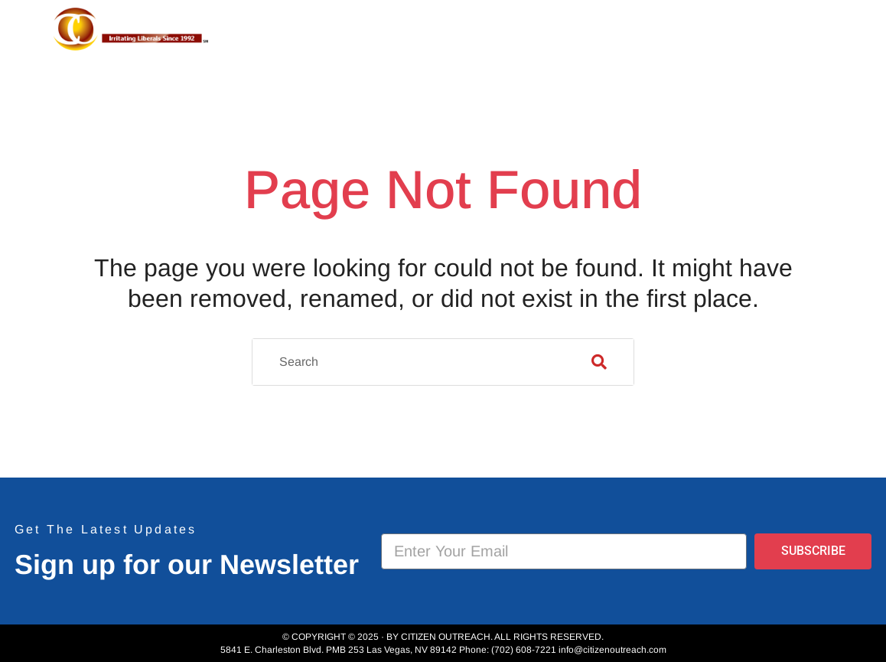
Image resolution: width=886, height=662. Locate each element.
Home (364, 33)
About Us (446, 33)
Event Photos (674, 33)
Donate (786, 33)
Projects (548, 33)
